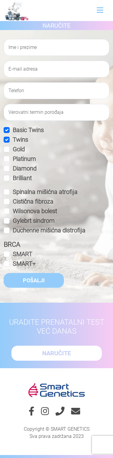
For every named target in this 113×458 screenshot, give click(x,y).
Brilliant (22, 178)
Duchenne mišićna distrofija (49, 230)
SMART (22, 254)
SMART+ (24, 263)
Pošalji (34, 280)
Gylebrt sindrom (34, 220)
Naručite (56, 25)
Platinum (24, 158)
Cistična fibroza (33, 201)
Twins (20, 139)
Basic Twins (28, 130)
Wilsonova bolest (35, 211)
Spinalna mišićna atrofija (45, 192)
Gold (19, 149)
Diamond (24, 168)
